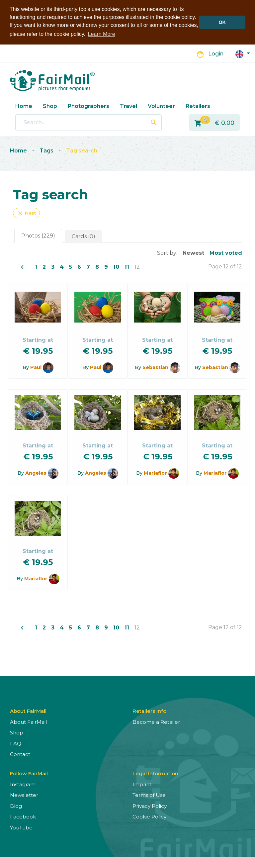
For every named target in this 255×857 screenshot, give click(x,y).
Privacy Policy (149, 805)
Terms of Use (149, 794)
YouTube (21, 827)
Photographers (88, 105)
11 (127, 266)
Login (215, 53)
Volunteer (161, 105)
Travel (128, 105)
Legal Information (155, 773)
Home (23, 105)
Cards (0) (83, 236)
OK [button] (222, 22)
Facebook (23, 816)
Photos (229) (38, 235)
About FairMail (28, 721)
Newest (193, 252)
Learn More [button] (101, 34)
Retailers (198, 105)
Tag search (81, 150)
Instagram (23, 784)
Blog (16, 805)
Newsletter (24, 794)
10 (116, 266)
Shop (50, 105)
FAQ (15, 743)
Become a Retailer (156, 721)
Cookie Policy (149, 816)
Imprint (141, 784)
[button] (242, 53)
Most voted (226, 252)
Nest (26, 212)
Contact (20, 753)
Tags (46, 150)
